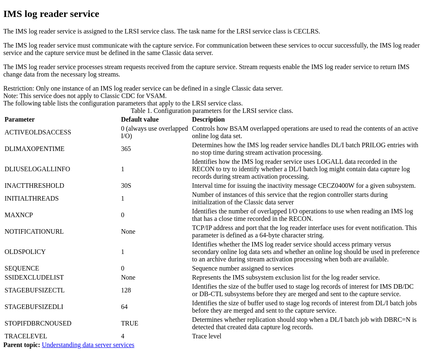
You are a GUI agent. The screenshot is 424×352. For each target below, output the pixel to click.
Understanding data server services (88, 344)
